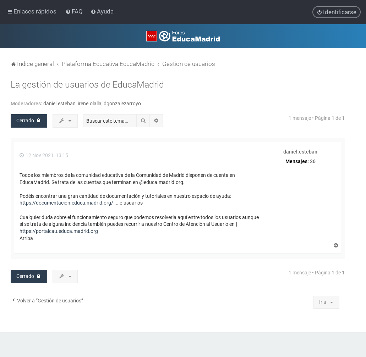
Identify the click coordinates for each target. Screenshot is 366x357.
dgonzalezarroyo (122, 103)
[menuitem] (75, 11)
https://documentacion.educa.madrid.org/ (66, 203)
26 (313, 161)
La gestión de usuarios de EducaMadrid (87, 84)
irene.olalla (90, 103)
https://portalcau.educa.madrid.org (59, 231)
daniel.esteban (59, 103)
